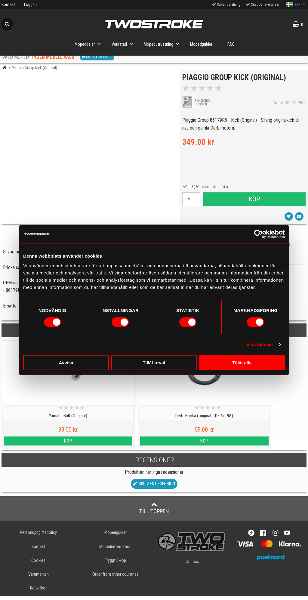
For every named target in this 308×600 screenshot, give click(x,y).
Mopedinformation (115, 550)
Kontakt (8, 4)
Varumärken (38, 578)
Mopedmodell (97, 57)
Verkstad (124, 44)
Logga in (31, 4)
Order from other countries (115, 578)
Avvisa (66, 362)
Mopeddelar (89, 44)
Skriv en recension (154, 488)
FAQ (231, 44)
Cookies (38, 564)
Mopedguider (201, 44)
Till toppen (154, 512)
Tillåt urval (154, 362)
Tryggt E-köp (115, 564)
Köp (254, 201)
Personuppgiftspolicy (38, 536)
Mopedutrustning (163, 44)
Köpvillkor (38, 592)
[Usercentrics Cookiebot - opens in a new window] (258, 234)
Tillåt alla (242, 362)
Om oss (192, 565)
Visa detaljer (259, 344)
